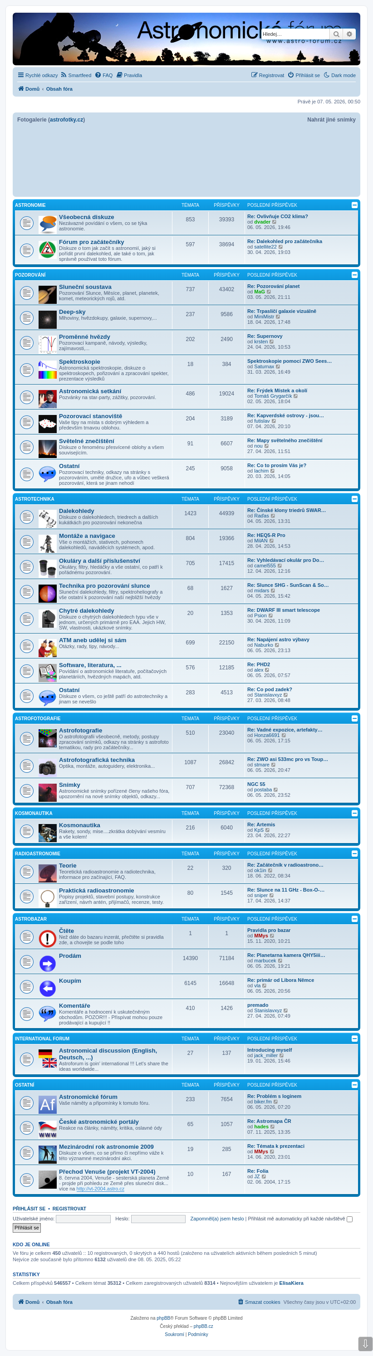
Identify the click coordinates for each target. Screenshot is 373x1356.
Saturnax (264, 366)
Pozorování (30, 275)
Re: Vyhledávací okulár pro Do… (285, 560)
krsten (261, 341)
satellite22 (265, 246)
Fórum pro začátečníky (91, 242)
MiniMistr (264, 316)
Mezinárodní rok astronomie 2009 (106, 1146)
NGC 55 (256, 784)
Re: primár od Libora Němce (280, 980)
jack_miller (266, 1055)
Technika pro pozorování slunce (104, 585)
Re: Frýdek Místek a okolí (277, 390)
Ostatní (69, 466)
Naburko (263, 645)
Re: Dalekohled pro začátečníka (284, 241)
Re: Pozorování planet (273, 286)
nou (258, 446)
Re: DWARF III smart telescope (283, 610)
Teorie (68, 865)
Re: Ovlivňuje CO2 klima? (277, 216)
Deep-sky (72, 311)
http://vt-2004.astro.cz (101, 1188)
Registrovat (69, 1208)
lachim (261, 470)
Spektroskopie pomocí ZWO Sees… (289, 361)
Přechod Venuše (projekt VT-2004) (107, 1171)
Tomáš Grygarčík (273, 396)
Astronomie (30, 205)
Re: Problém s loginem (274, 1096)
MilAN (260, 540)
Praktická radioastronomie (96, 890)
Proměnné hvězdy (84, 336)
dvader (262, 221)
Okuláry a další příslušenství (99, 560)
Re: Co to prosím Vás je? (276, 465)
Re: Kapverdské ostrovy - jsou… (285, 415)
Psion (260, 615)
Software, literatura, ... (90, 665)
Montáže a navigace (87, 535)
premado (257, 1005)
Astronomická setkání (90, 391)
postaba (263, 789)
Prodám (70, 955)
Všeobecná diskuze (86, 217)
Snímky (69, 784)
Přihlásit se (29, 1208)
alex (258, 670)
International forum (42, 1038)
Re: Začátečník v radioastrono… (285, 865)
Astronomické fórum (88, 1096)
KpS (259, 830)
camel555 (265, 565)
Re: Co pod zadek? (269, 689)
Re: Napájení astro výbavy (278, 639)
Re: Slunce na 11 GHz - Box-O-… (286, 890)
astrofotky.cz (66, 120)
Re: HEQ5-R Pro (266, 535)
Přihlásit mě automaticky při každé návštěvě (300, 1218)
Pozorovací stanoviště (90, 416)
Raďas (261, 515)
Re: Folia (257, 1171)
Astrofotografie (37, 718)
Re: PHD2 (258, 664)
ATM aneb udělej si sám (93, 640)
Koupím (70, 980)
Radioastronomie (37, 853)
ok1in (260, 870)
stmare (262, 764)
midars (261, 590)
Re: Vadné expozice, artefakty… (285, 729)
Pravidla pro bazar (268, 930)
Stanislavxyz (268, 695)
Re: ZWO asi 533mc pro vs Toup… (287, 759)
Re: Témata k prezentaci (275, 1146)
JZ (257, 1176)
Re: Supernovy (265, 336)
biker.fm (263, 1101)
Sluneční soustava (85, 286)
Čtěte (66, 930)
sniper (261, 895)
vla (257, 985)
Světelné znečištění (86, 441)
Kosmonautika (34, 813)
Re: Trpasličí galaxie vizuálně (281, 311)
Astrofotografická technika (97, 759)
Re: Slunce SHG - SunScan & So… (288, 585)
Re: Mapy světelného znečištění (285, 440)
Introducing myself (269, 1050)
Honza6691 (267, 735)
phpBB (163, 1318)
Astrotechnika (34, 499)
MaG (259, 291)
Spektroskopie (79, 361)
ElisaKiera (292, 1283)
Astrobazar (31, 919)
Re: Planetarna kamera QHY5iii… (286, 955)
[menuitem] (76, 75)
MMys (261, 935)
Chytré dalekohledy (86, 610)
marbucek (265, 960)
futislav (262, 421)
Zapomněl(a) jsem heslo (217, 1218)
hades (261, 1126)
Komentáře (74, 1005)
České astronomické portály (99, 1121)
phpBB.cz (203, 1326)
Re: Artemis (261, 824)
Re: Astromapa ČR (269, 1121)
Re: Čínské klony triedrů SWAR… (286, 510)
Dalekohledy (76, 510)
